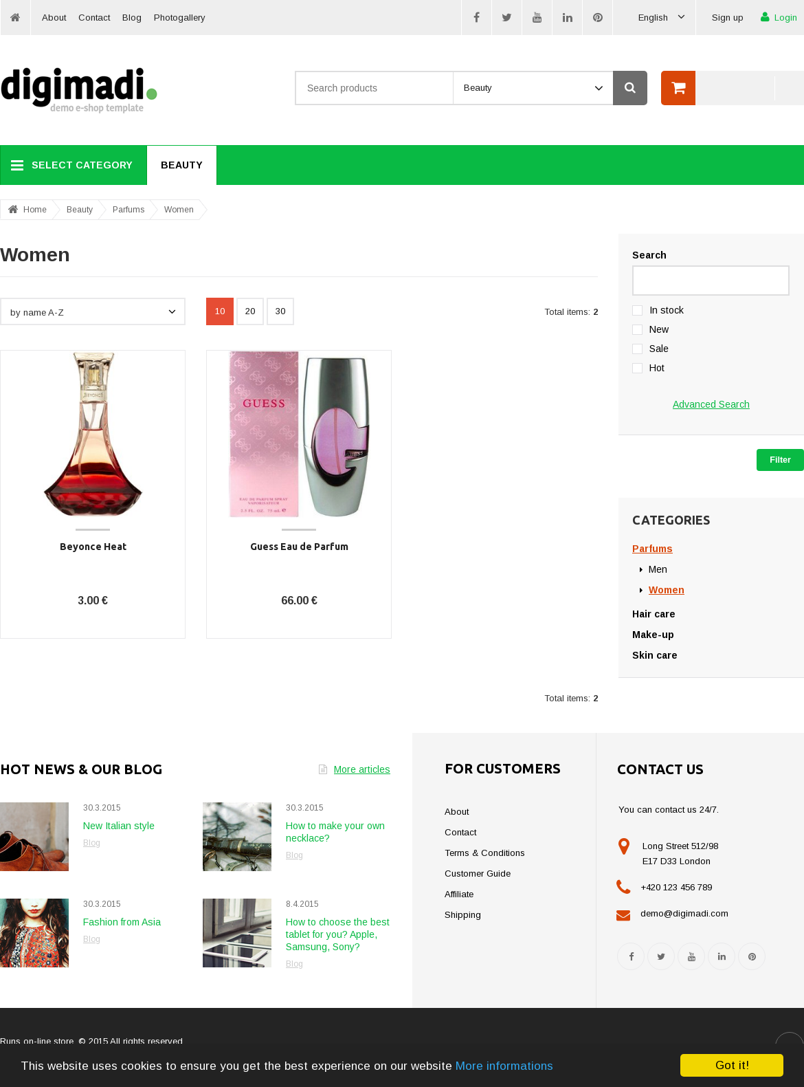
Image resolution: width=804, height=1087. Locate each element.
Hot (657, 368)
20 (250, 311)
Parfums (128, 210)
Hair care (653, 613)
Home (35, 210)
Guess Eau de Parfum (299, 546)
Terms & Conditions (485, 853)
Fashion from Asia (122, 921)
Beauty (182, 165)
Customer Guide (478, 873)
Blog (132, 17)
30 (280, 311)
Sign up (728, 17)
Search (649, 255)
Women (179, 210)
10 (220, 311)
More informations (504, 1066)
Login (779, 17)
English (661, 17)
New (659, 329)
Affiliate (459, 894)
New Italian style (119, 825)
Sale (659, 348)
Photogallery (179, 17)
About (54, 17)
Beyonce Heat (93, 546)
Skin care (655, 655)
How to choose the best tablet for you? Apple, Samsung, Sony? (338, 934)
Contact (94, 17)
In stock (666, 310)
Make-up (653, 634)
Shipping (463, 915)
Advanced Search (711, 404)
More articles (354, 769)
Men (658, 569)
